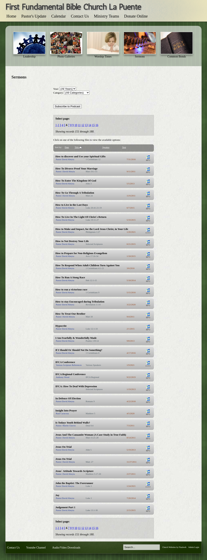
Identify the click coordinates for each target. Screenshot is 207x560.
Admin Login (193, 547)
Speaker (105, 147)
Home (11, 16)
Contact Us (80, 16)
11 (79, 125)
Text (124, 147)
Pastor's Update (33, 16)
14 (89, 125)
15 (93, 125)
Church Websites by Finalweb (174, 547)
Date (67, 147)
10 (75, 125)
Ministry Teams (106, 16)
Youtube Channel (36, 547)
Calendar (58, 16)
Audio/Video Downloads (66, 547)
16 (96, 125)
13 (86, 125)
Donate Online (136, 16)
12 (82, 125)
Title (78, 147)
